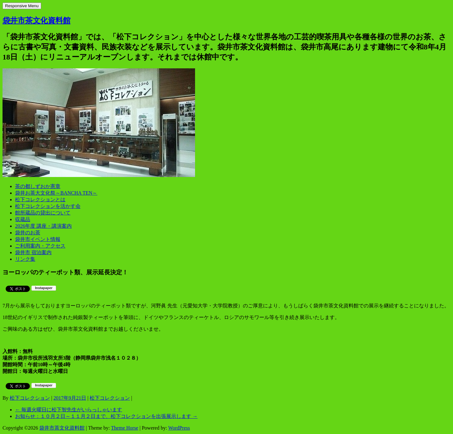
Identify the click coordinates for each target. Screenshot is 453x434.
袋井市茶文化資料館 (36, 20)
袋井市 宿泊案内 (33, 252)
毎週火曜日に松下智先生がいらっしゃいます (68, 409)
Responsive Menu (22, 5)
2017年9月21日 (69, 398)
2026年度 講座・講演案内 (43, 226)
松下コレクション (30, 398)
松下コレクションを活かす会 (48, 206)
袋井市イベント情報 (37, 239)
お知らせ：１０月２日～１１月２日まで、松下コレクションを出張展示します (106, 416)
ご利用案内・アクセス (40, 245)
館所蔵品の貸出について (42, 212)
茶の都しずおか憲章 (37, 186)
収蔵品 (22, 219)
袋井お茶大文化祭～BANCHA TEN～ (56, 193)
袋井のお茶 (27, 232)
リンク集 (25, 259)
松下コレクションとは (40, 199)
